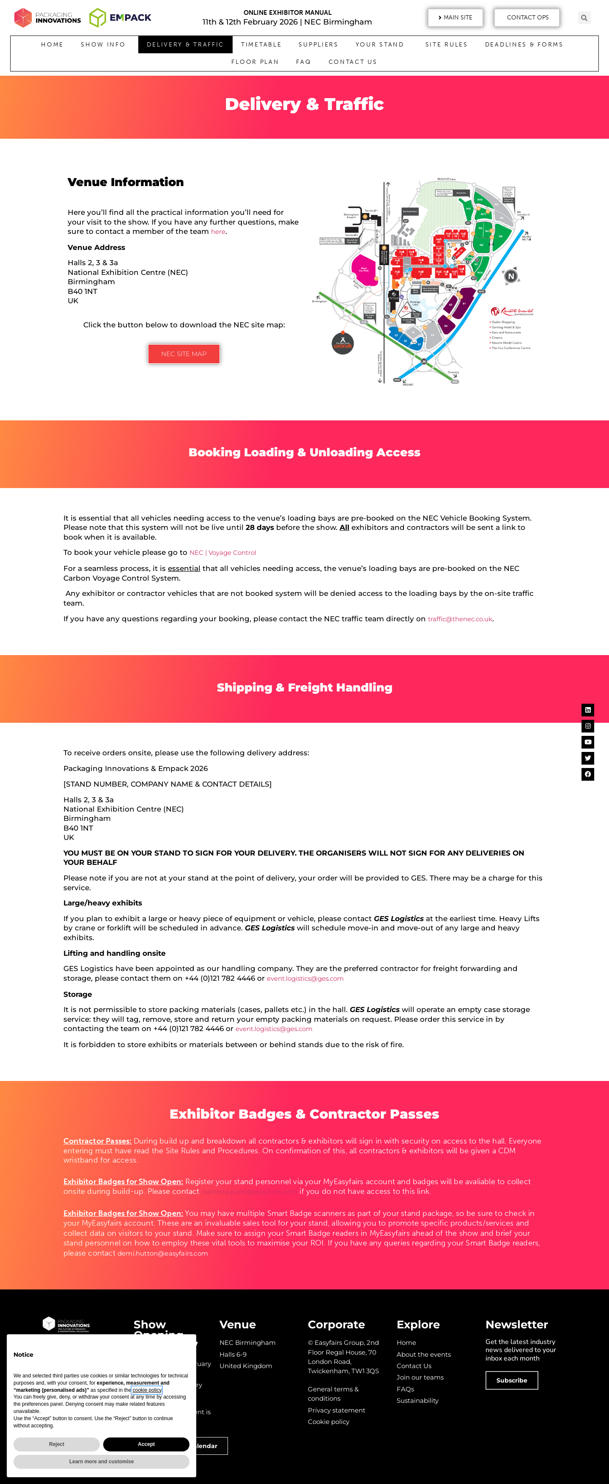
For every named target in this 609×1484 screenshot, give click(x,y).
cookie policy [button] (146, 1390)
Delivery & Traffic (185, 44)
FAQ (303, 62)
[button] (455, 17)
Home (52, 44)
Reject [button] (56, 1444)
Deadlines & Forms (526, 45)
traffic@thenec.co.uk (460, 619)
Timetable (261, 44)
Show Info (105, 45)
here (218, 232)
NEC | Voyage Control (222, 553)
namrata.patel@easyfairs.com (249, 1192)
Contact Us (353, 62)
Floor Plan (255, 62)
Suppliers (318, 44)
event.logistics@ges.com (305, 978)
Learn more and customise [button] (101, 1462)
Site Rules (446, 44)
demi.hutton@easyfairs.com (163, 1253)
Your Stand (382, 45)
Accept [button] (146, 1444)
